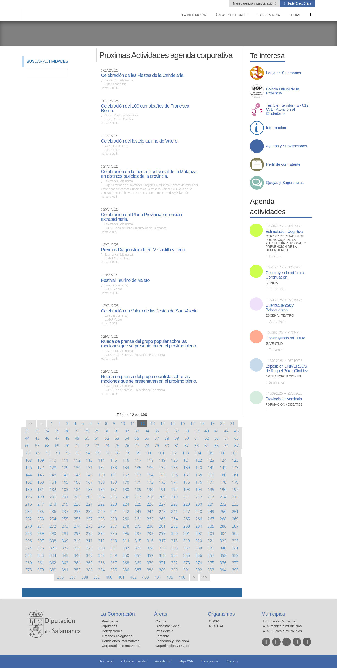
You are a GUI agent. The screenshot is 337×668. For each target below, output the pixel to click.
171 (138, 482)
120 (174, 460)
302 (199, 533)
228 (174, 504)
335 (162, 548)
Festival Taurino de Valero (125, 280)
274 (77, 526)
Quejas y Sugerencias (285, 183)
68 (47, 445)
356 (199, 555)
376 (223, 562)
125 (235, 460)
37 (176, 431)
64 (226, 438)
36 (167, 431)
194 (199, 489)
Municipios (273, 614)
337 (186, 548)
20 (222, 423)
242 (125, 511)
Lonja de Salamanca (283, 73)
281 (162, 526)
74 (107, 445)
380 (52, 569)
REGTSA (216, 626)
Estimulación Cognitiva (284, 231)
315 (138, 540)
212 (199, 496)
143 (235, 467)
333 (138, 548)
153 (138, 474)
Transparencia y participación (254, 3)
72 (87, 445)
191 (162, 489)
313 (113, 540)
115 (113, 460)
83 (196, 445)
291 (65, 533)
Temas (294, 15)
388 (150, 569)
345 (65, 555)
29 (97, 431)
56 (147, 438)
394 (223, 569)
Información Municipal (279, 621)
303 (211, 533)
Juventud (274, 343)
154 (150, 474)
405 (170, 577)
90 (48, 452)
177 (211, 482)
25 (57, 431)
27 (77, 431)
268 (223, 518)
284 (199, 526)
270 (28, 526)
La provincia (269, 15)
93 (78, 452)
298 (150, 533)
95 (98, 452)
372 (174, 562)
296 (125, 533)
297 (138, 533)
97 (118, 452)
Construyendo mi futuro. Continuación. (285, 275)
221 (89, 504)
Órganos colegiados (117, 636)
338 (199, 548)
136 (150, 467)
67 (37, 445)
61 (196, 438)
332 (125, 548)
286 (223, 526)
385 (113, 569)
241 (113, 511)
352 (150, 555)
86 (226, 445)
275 (89, 526)
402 (133, 577)
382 (77, 569)
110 (52, 460)
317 (162, 540)
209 (162, 496)
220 (77, 504)
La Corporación (118, 614)
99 (138, 452)
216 (28, 504)
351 (138, 555)
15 (172, 423)
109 (40, 460)
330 (101, 548)
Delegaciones (112, 631)
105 (210, 452)
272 (52, 526)
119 (162, 460)
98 (128, 452)
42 (226, 431)
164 (52, 482)
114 (101, 460)
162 (28, 482)
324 (28, 548)
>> (205, 577)
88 (28, 452)
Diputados (109, 626)
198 (28, 496)
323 (235, 540)
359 (235, 555)
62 (206, 438)
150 (101, 474)
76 (127, 445)
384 (101, 569)
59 (176, 438)
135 (138, 467)
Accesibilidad (163, 661)
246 (174, 511)
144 (28, 474)
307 (40, 540)
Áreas (160, 614)
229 (186, 504)
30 (107, 431)
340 (223, 548)
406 (182, 577)
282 (174, 526)
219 (65, 504)
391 (186, 569)
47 (57, 438)
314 (125, 540)
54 (127, 438)
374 (199, 562)
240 (101, 511)
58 (167, 438)
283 (186, 526)
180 (28, 489)
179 (235, 482)
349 (113, 555)
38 (187, 431)
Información (276, 128)
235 (40, 511)
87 (236, 445)
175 (186, 482)
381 (65, 569)
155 (162, 474)
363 (65, 562)
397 (72, 577)
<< (31, 423)
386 (125, 569)
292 (77, 533)
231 (211, 504)
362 (52, 562)
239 (89, 511)
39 (196, 431)
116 (125, 460)
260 (125, 518)
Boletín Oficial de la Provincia (282, 91)
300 (174, 533)
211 (186, 496)
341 (235, 548)
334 (150, 548)
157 (186, 474)
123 (211, 460)
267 (211, 518)
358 (223, 555)
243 (138, 511)
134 (125, 467)
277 (113, 526)
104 (197, 452)
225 (138, 504)
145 (40, 474)
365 (89, 562)
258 (101, 518)
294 (101, 533)
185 (89, 489)
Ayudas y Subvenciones (286, 146)
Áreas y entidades (231, 15)
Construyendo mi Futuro (285, 338)
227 (162, 504)
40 (206, 431)
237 (65, 511)
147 (65, 474)
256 (77, 518)
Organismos (221, 614)
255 (65, 518)
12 (142, 423)
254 (52, 518)
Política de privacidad (134, 661)
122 (199, 460)
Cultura (160, 621)
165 (65, 482)
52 (107, 438)
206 (125, 496)
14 (162, 423)
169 (113, 482)
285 (211, 526)
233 (235, 504)
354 (174, 555)
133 (113, 467)
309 (65, 540)
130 (77, 467)
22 (27, 431)
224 (125, 504)
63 (216, 438)
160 (223, 474)
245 (162, 511)
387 (138, 569)
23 (37, 431)
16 (182, 423)
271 (40, 526)
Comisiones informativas (120, 641)
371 (162, 562)
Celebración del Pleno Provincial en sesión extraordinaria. (141, 216)
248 (199, 511)
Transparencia (209, 661)
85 (216, 445)
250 (223, 511)
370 (150, 562)
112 (77, 460)
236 (52, 511)
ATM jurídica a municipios (282, 631)
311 (89, 540)
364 (77, 562)
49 (77, 438)
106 (222, 452)
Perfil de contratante (283, 164)
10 (122, 423)
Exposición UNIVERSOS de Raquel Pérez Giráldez (287, 368)
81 (176, 445)
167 (89, 482)
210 (174, 496)
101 (161, 452)
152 (125, 474)
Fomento (162, 636)
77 (137, 445)
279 (138, 526)
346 (77, 555)
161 (235, 474)
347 (89, 555)
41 (216, 431)
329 (89, 548)
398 (85, 577)
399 (97, 577)
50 (87, 438)
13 (152, 423)
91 (58, 452)
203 (89, 496)
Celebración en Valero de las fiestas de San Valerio (149, 311)
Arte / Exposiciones (283, 376)
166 (77, 482)
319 (186, 540)
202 (77, 496)
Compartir (27, 592)
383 (89, 569)
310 (77, 540)
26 (67, 431)
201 (65, 496)
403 (145, 577)
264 (174, 518)
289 (40, 533)
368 (125, 562)
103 (185, 452)
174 (174, 482)
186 (101, 489)
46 (47, 438)
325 (40, 548)
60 (187, 438)
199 (40, 496)
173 (162, 482)
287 (235, 526)
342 (28, 555)
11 (132, 423)
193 (186, 489)
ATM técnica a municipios (282, 626)
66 (27, 445)
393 (211, 569)
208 (150, 496)
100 (149, 452)
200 (52, 496)
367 (113, 562)
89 (38, 452)
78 (147, 445)
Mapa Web (186, 661)
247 (186, 511)
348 (101, 555)
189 (138, 489)
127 (40, 467)
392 (199, 569)
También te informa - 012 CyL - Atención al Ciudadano (287, 109)
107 (234, 452)
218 (52, 504)
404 (157, 577)
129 (65, 467)
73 (97, 445)
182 (52, 489)
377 (235, 562)
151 (113, 474)
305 (235, 533)
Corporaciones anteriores (121, 646)
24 (47, 431)
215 (235, 496)
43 (236, 431)
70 (67, 445)
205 (113, 496)
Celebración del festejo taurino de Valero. (139, 141)
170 (125, 482)
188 (125, 489)
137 (162, 467)
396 (60, 577)
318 (174, 540)
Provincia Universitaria (284, 399)
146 (52, 474)
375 (211, 562)
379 (40, 569)
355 (186, 555)
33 (137, 431)
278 (125, 526)
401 (121, 577)
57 (157, 438)
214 (223, 496)
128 (52, 467)
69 (57, 445)
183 (65, 489)
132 (101, 467)
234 (28, 511)
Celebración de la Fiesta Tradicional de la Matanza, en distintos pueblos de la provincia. (149, 173)
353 (162, 555)
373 (186, 562)
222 (101, 504)
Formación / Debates (284, 404)
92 (68, 452)
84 (206, 445)
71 (77, 445)
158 (199, 474)
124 (223, 460)
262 (150, 518)
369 (138, 562)
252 (28, 518)
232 (223, 504)
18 (202, 423)
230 (199, 504)
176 (199, 482)
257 (89, 518)
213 (211, 496)
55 (137, 438)
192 (174, 489)
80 (167, 445)
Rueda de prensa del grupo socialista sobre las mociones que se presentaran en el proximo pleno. (149, 378)
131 (89, 467)
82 (187, 445)
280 (150, 526)
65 (236, 438)
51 (97, 438)
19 (212, 423)
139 (186, 467)
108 (28, 460)
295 (113, 533)
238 (77, 511)
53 (117, 438)
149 (89, 474)
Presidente (110, 621)
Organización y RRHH (172, 646)
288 (28, 533)
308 (52, 540)
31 (117, 431)
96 (108, 452)
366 (101, 562)
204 (101, 496)
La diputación (194, 15)
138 (174, 467)
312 (101, 540)
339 (211, 548)
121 (186, 460)
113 (89, 460)
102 (173, 452)
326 (52, 548)
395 (235, 569)
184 (77, 489)
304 (223, 533)
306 (28, 540)
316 (150, 540)
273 (65, 526)
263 (162, 518)
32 (127, 431)
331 (113, 548)
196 (223, 489)
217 (40, 504)
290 (52, 533)
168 (101, 482)
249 (211, 511)
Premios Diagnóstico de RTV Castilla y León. (143, 249)
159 (211, 474)
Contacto (232, 661)
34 (147, 431)
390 (174, 569)
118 (150, 460)
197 (235, 489)
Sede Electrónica (298, 3)
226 (150, 504)
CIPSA (214, 621)
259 (113, 518)
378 (28, 569)
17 (192, 423)
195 (211, 489)
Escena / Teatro (280, 315)
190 (150, 489)
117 (138, 460)
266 (199, 518)
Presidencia (164, 631)
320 (199, 540)
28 (87, 431)
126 (28, 467)
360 (28, 562)
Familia (272, 283)
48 (67, 438)
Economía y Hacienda (172, 641)
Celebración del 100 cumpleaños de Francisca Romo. (145, 108)
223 (113, 504)
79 (157, 445)
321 (211, 540)
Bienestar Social (167, 626)
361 (40, 562)
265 (186, 518)
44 (27, 438)
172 (150, 482)
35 (157, 431)
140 (199, 467)
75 (117, 445)
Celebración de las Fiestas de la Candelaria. (142, 75)
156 (174, 474)
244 (150, 511)
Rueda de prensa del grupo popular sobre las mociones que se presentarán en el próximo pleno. (149, 343)
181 (40, 489)
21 (232, 423)
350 (125, 555)
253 (40, 518)
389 (162, 569)
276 (101, 526)
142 (223, 467)
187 (113, 489)
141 (211, 467)
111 (65, 460)
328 (77, 548)
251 (235, 511)
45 (37, 438)
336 (174, 548)
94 (88, 452)
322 (223, 540)
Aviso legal (106, 661)
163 (40, 482)
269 (235, 518)
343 (40, 555)
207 (138, 496)
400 (109, 577)
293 (89, 533)
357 (211, 555)
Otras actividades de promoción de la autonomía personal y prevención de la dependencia (286, 243)
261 (138, 518)
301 (186, 533)
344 (52, 555)
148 (77, 474)
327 (65, 548)
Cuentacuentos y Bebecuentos (280, 307)
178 (223, 482)
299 (162, 533)
